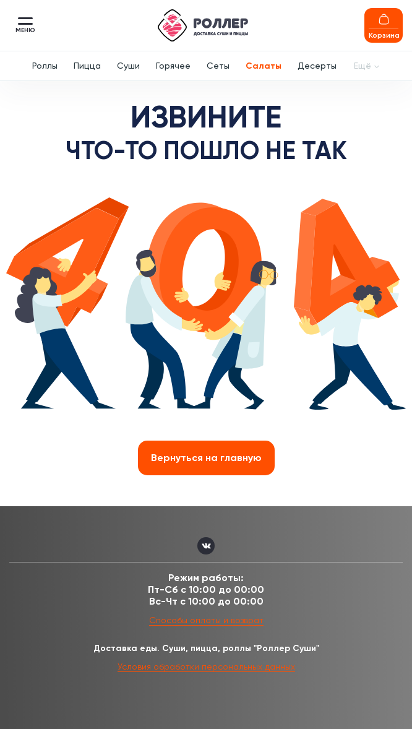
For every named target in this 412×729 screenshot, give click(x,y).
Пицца (87, 66)
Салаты (263, 66)
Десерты (317, 66)
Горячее (173, 66)
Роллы (45, 66)
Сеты (218, 66)
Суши (128, 66)
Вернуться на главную (206, 458)
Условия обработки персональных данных (206, 666)
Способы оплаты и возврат (206, 620)
